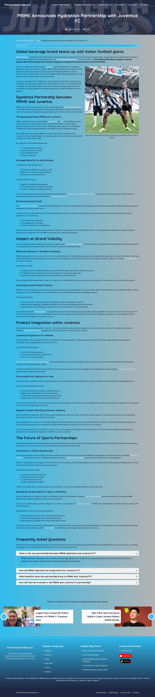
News (88, 29)
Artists (47, 659)
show (135, 45)
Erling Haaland (40, 312)
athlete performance (32, 330)
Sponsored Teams (61, 5)
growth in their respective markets (81, 194)
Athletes (48, 651)
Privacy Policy (101, 693)
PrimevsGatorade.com (25, 40)
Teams (47, 667)
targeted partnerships (75, 458)
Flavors (120, 5)
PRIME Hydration (22, 57)
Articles (132, 5)
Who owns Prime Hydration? (93, 651)
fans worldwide (131, 258)
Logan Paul (52, 121)
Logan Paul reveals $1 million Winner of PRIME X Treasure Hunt (52, 616)
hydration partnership (72, 107)
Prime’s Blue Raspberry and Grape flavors (32, 362)
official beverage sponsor (67, 59)
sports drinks (50, 528)
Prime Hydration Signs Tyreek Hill (95, 666)
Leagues (48, 672)
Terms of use (125, 693)
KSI (62, 121)
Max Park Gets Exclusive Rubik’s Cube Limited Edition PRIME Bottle (103, 616)
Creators (48, 655)
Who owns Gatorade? (91, 655)
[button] (145, 5)
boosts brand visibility (74, 244)
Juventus (49, 67)
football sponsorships (59, 196)
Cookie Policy (113, 693)
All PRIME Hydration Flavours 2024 (95, 670)
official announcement (29, 206)
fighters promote (84, 504)
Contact (136, 693)
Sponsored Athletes (84, 5)
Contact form (126, 651)
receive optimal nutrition (128, 369)
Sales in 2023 (105, 5)
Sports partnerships (93, 496)
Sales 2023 (49, 663)
